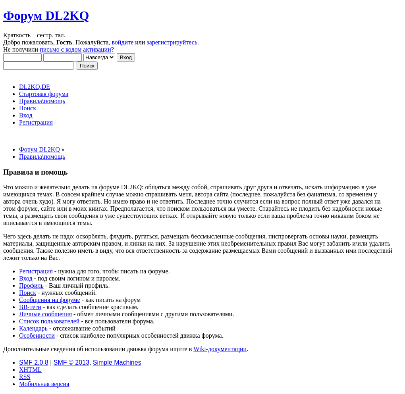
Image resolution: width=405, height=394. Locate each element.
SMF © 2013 (71, 362)
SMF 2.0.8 (33, 362)
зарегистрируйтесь (172, 42)
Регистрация (36, 271)
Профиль (31, 285)
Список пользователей (49, 321)
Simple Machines (117, 362)
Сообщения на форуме (49, 299)
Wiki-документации (220, 349)
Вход (26, 278)
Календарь (33, 328)
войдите (122, 42)
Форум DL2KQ (46, 15)
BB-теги (30, 307)
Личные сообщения (45, 314)
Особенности (37, 335)
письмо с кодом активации (75, 49)
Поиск (27, 292)
